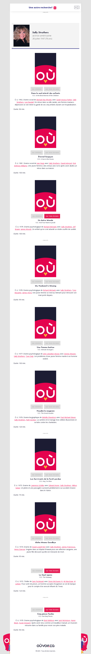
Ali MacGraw (68, 581)
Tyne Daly (29, 356)
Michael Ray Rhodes (44, 100)
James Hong (27, 293)
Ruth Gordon (31, 420)
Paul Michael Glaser (68, 417)
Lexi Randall (29, 102)
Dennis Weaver (70, 354)
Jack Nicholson (64, 620)
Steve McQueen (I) (55, 581)
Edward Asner (54, 485)
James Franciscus (68, 547)
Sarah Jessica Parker (64, 100)
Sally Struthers (54, 163)
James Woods (26, 229)
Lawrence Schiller (37, 485)
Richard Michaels (50, 227)
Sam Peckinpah (38, 581)
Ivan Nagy (40, 163)
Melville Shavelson (49, 417)
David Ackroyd (66, 163)
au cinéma (36, 89)
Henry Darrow (19, 549)
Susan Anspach (25, 623)
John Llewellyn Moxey (51, 354)
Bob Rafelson (49, 620)
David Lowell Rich (39, 547)
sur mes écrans (52, 89)
